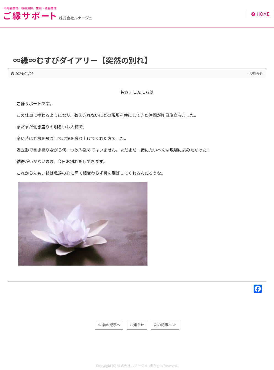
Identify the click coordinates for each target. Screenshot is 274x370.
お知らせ (256, 73)
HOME (260, 13)
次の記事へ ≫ (165, 324)
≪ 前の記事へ (109, 324)
